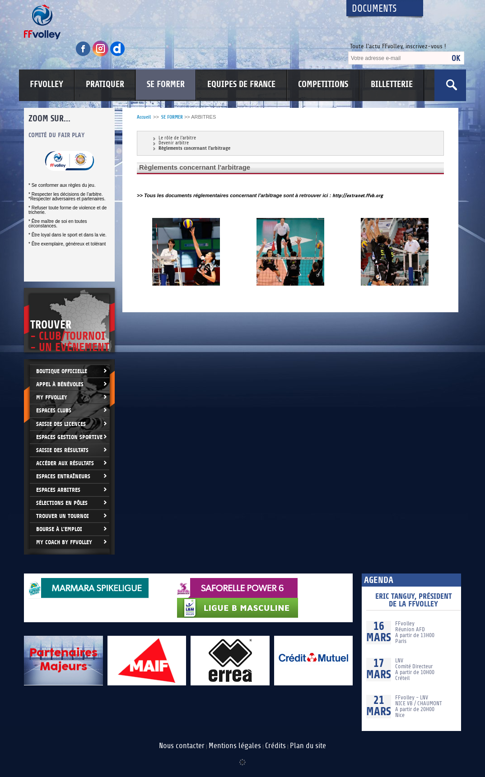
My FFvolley (51, 397)
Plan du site (308, 746)
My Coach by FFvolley (64, 542)
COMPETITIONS (323, 84)
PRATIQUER (105, 84)
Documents (374, 8)
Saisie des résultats (62, 450)
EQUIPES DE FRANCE (241, 84)
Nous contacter (182, 746)
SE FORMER (166, 84)
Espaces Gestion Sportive (69, 437)
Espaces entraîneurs (63, 476)
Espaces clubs (53, 410)
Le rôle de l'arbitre (177, 138)
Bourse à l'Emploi (59, 529)
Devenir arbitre (174, 143)
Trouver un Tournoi (62, 516)
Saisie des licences (61, 424)
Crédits (275, 746)
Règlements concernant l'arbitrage (194, 148)
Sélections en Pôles (62, 503)
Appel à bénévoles (60, 384)
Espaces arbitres (58, 489)
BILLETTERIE (392, 84)
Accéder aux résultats (65, 463)
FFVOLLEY (46, 84)
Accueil (144, 117)
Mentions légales (235, 746)
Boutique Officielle (61, 371)
